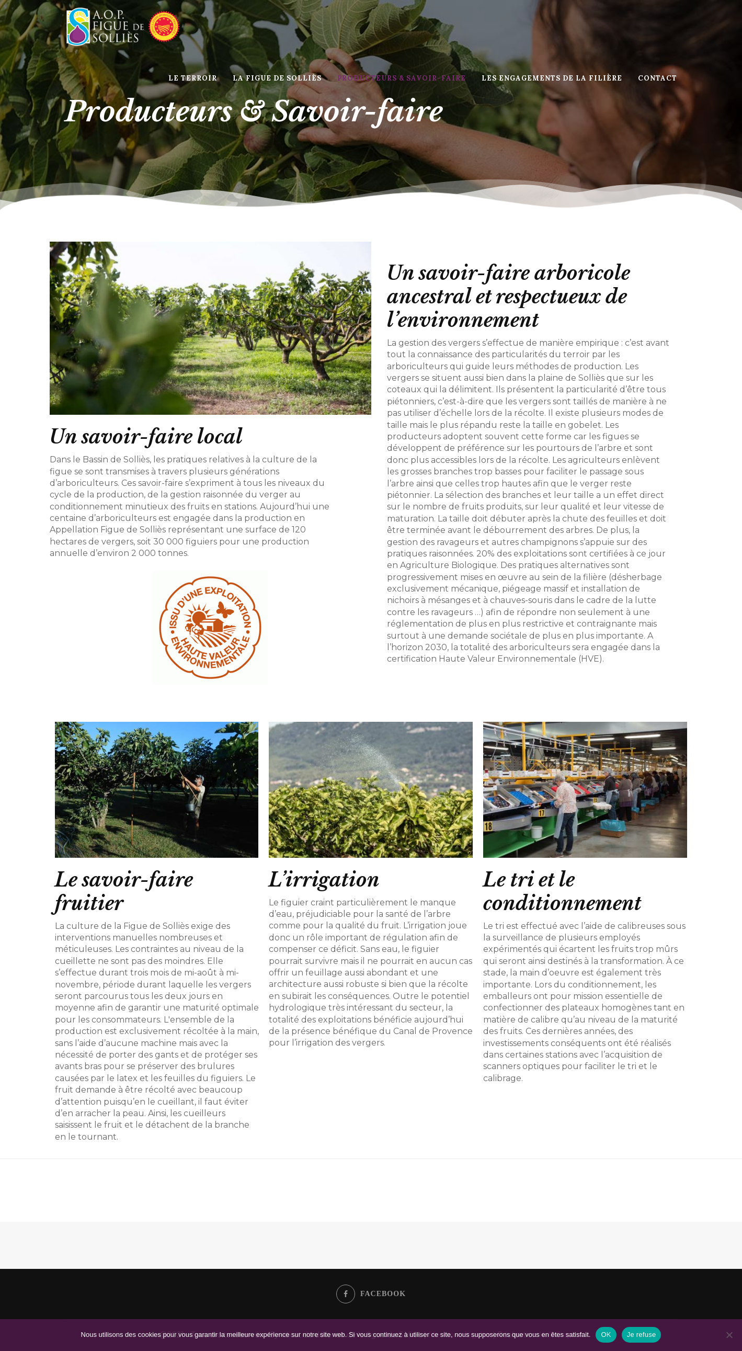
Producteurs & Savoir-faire (401, 78)
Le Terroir (192, 78)
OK (606, 1334)
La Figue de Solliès (277, 78)
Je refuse (641, 1334)
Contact (657, 78)
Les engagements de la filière (552, 78)
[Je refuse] (729, 1335)
